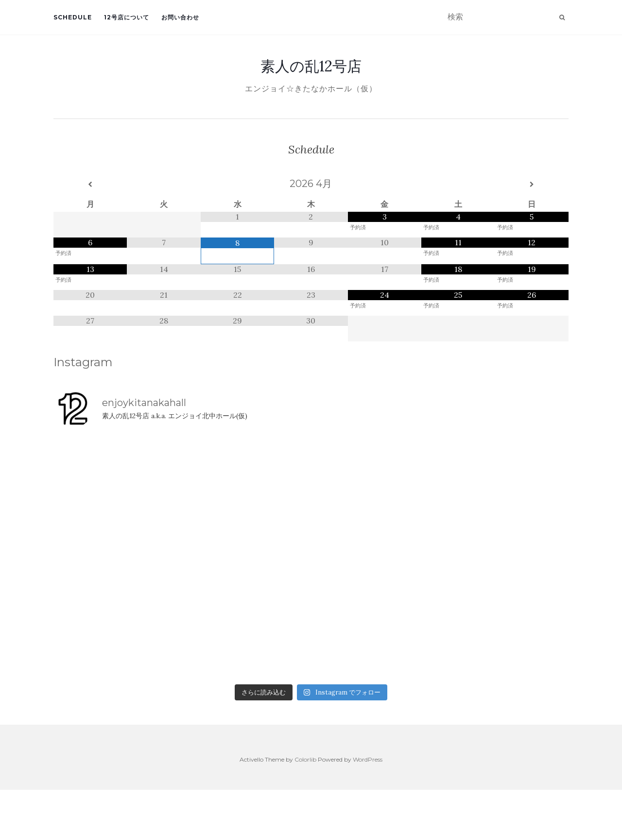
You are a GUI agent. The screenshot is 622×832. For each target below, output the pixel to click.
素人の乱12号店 (311, 66)
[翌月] (532, 184)
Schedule (72, 17)
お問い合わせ (180, 17)
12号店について (126, 17)
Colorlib (305, 759)
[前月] (90, 184)
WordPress (367, 759)
